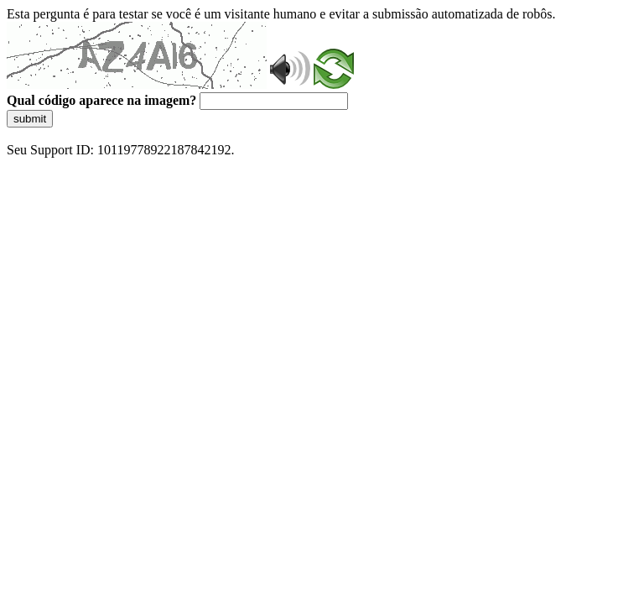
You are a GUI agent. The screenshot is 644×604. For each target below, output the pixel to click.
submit (29, 118)
